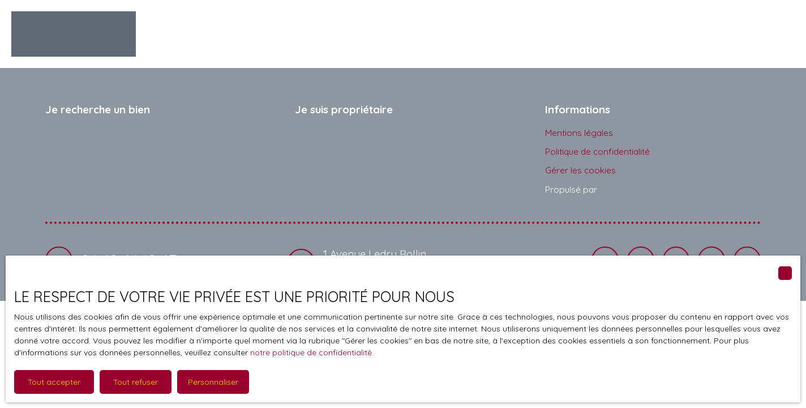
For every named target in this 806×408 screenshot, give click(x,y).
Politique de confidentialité (597, 151)
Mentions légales (579, 132)
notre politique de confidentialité (311, 352)
